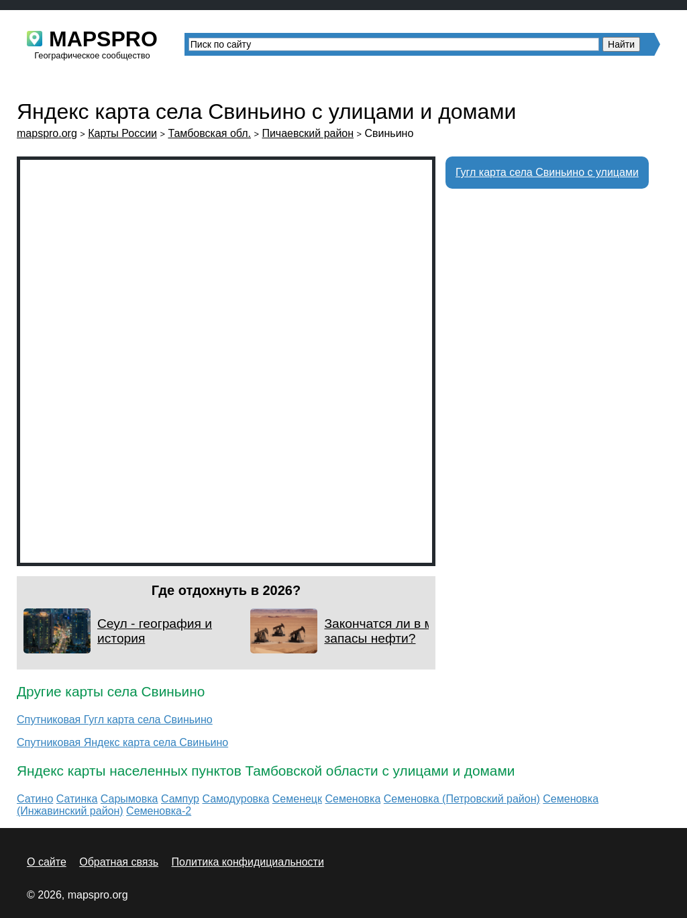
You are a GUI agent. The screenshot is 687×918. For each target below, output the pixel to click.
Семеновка (352, 799)
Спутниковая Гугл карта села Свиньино (115, 719)
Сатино (35, 799)
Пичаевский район (308, 133)
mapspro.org (47, 133)
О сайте (46, 862)
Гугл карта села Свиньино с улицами (547, 172)
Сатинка (77, 799)
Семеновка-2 (158, 811)
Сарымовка (129, 799)
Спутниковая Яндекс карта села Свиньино (122, 742)
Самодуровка (235, 799)
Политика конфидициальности (248, 862)
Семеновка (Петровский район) (462, 799)
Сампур (180, 799)
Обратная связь (118, 862)
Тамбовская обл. (209, 133)
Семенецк (297, 799)
